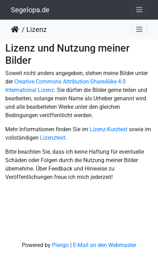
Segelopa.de (30, 10)
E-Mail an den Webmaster (104, 245)
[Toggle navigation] (139, 10)
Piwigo (60, 245)
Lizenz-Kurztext (108, 129)
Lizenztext (52, 137)
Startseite (16, 29)
